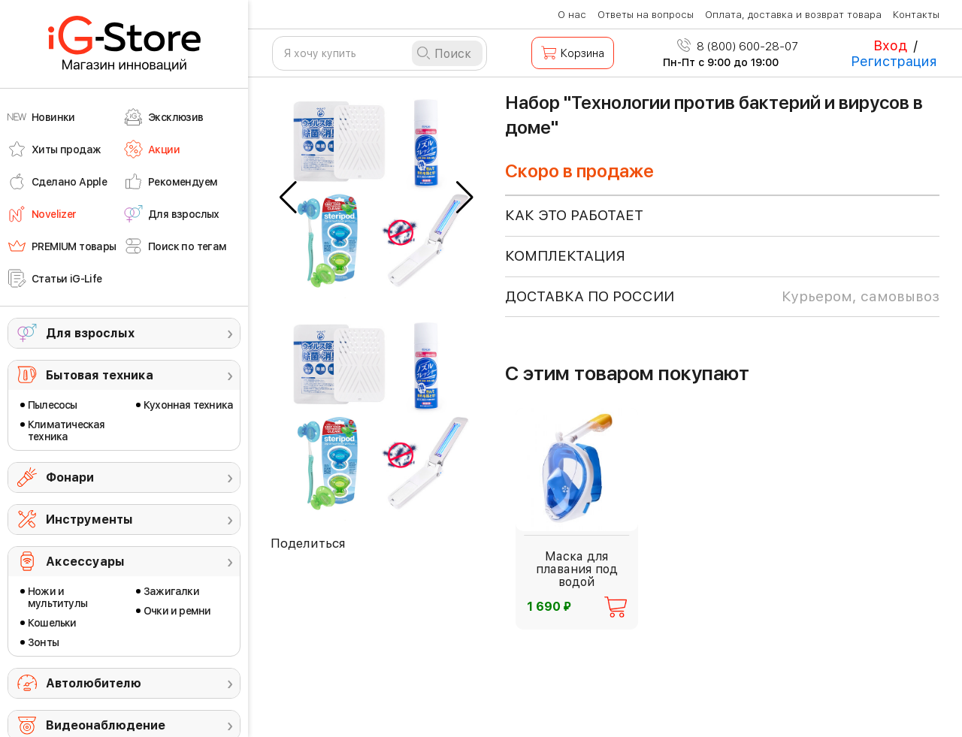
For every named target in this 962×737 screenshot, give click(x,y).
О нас (572, 14)
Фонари (70, 477)
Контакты (916, 14)
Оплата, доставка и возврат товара (793, 14)
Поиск (452, 54)
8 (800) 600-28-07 (737, 46)
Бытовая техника (99, 375)
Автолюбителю (93, 683)
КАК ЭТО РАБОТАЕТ (574, 215)
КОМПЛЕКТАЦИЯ (565, 255)
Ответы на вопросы (645, 14)
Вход (890, 45)
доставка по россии (722, 297)
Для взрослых (90, 333)
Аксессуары (85, 561)
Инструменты (89, 519)
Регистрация (894, 61)
